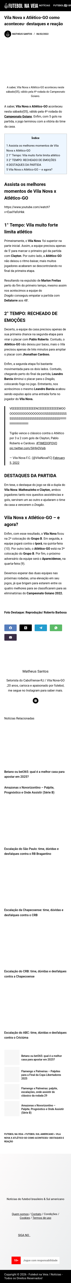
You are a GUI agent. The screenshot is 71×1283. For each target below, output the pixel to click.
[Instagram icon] (35, 700)
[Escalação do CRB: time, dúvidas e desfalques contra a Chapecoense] (35, 944)
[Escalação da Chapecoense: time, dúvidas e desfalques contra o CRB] (35, 883)
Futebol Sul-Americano (39, 1134)
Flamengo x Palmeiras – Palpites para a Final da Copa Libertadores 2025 (41, 1075)
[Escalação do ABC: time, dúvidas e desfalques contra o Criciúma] (35, 1005)
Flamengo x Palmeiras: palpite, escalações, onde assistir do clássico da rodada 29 (39, 1092)
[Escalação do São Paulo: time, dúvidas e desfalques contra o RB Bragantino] (35, 822)
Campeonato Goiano (18, 116)
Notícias (44, 5)
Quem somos (20, 1214)
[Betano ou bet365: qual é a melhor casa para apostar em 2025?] (35, 745)
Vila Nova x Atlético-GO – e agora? (29, 169)
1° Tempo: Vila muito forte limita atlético (33, 155)
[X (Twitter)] (26, 628)
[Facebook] (10, 628)
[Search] (65, 5)
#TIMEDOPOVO (46, 443)
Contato (36, 1214)
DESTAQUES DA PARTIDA (23, 165)
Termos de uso (42, 1218)
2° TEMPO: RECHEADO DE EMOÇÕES (31, 160)
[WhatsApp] (56, 628)
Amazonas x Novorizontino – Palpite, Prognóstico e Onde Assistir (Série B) (42, 1109)
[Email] (10, 637)
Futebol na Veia (13, 1134)
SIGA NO (24, 1235)
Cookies (25, 1218)
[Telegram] (41, 628)
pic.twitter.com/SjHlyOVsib (28, 448)
